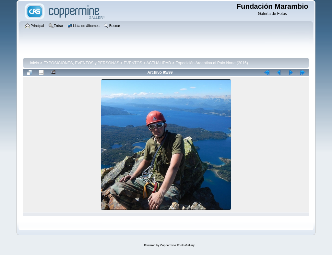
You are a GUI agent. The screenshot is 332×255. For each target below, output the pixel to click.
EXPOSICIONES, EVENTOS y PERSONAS (81, 63)
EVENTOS (133, 63)
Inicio (34, 63)
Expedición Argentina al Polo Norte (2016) (211, 63)
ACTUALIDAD (159, 63)
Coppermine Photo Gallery (177, 245)
